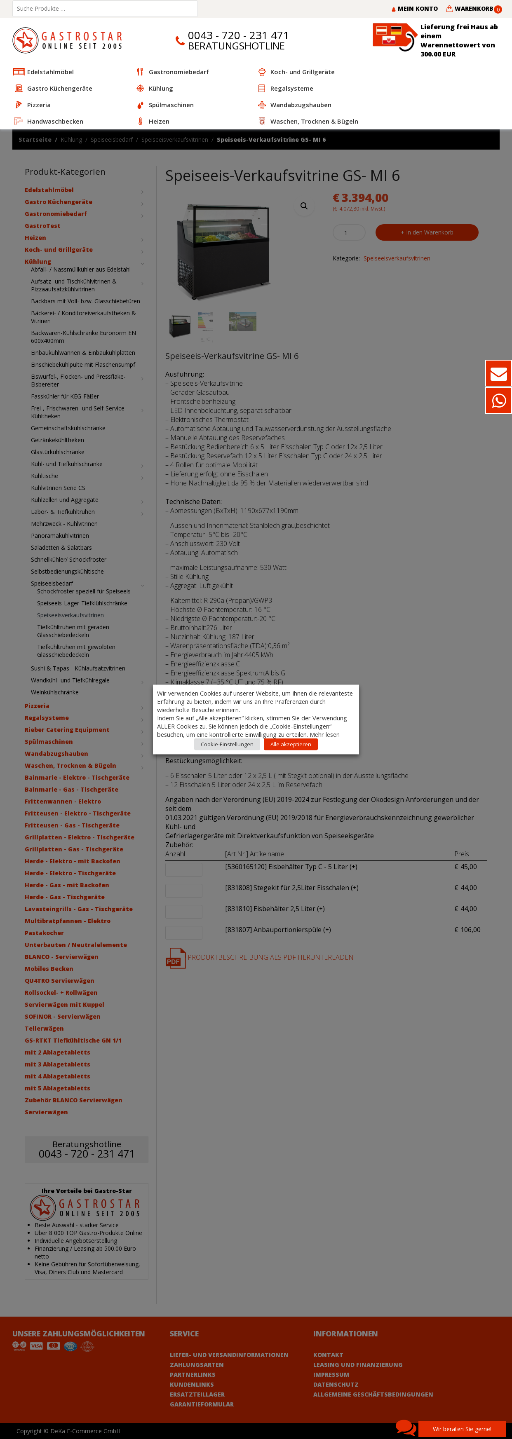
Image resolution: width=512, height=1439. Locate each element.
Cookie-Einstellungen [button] (227, 744)
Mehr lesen (325, 734)
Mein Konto (414, 8)
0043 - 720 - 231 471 (238, 35)
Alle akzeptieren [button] (290, 744)
